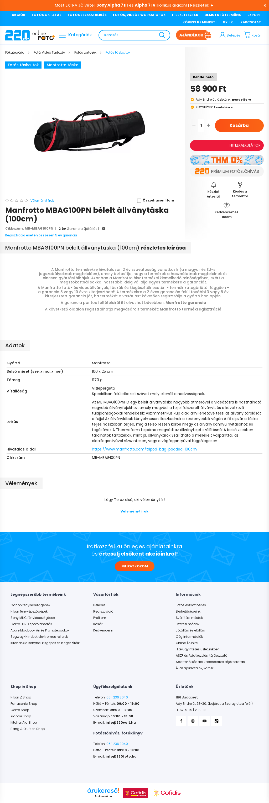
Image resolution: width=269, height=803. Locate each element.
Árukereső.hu (103, 796)
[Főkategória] (15, 52)
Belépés (99, 605)
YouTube (204, 721)
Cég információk (189, 637)
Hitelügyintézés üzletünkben (198, 649)
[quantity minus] (194, 125)
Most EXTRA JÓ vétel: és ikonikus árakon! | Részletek (134, 5)
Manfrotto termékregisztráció (190, 309)
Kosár (97, 624)
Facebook (181, 721)
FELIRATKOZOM (134, 566)
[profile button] (230, 35)
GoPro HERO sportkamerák (31, 624)
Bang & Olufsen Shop (28, 729)
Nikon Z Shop (21, 697)
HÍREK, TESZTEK (185, 15)
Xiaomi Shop (21, 716)
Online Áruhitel (187, 643)
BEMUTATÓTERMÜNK (223, 15)
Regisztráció (103, 611)
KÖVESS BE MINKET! (199, 22)
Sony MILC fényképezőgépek (33, 618)
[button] (153, 201)
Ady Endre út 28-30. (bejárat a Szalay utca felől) (214, 704)
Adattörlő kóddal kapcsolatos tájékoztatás (210, 662)
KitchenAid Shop (24, 722)
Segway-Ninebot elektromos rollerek (39, 637)
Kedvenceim (103, 630)
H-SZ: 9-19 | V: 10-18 (191, 710)
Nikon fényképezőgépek (29, 611)
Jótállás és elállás (190, 630)
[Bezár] (262, 5)
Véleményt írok (134, 511)
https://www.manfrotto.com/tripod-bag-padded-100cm (144, 449)
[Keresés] (134, 35)
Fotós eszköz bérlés (191, 605)
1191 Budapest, (187, 697)
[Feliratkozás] (213, 189)
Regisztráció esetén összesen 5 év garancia (41, 235)
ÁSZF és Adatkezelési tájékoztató (201, 655)
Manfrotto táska (63, 65)
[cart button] (254, 35)
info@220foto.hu (121, 756)
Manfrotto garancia (185, 302)
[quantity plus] (208, 125)
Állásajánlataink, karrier (194, 668)
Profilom (99, 618)
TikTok (216, 721)
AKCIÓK (18, 15)
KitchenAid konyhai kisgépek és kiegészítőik (45, 643)
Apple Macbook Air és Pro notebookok (40, 630)
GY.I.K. (228, 22)
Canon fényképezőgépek (30, 605)
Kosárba (239, 125)
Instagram (193, 721)
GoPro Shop (20, 710)
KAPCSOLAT (250, 22)
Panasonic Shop (24, 704)
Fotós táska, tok (23, 65)
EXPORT (254, 15)
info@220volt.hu (121, 722)
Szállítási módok (189, 618)
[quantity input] (201, 125)
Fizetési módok (187, 624)
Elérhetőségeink (188, 611)
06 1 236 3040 (117, 697)
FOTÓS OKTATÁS (46, 15)
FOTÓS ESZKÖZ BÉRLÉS (87, 15)
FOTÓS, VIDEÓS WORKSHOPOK (139, 15)
